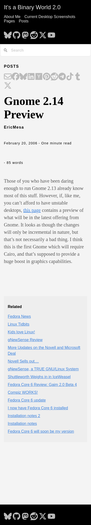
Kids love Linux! (21, 332)
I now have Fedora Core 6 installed (38, 408)
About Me (12, 17)
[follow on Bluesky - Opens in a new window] (8, 33)
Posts (23, 21)
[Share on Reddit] (54, 77)
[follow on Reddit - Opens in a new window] (34, 33)
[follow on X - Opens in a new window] (43, 33)
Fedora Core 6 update (27, 400)
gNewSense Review (25, 340)
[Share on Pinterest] (46, 77)
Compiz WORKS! (23, 392)
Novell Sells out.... (23, 361)
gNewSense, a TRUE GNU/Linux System (43, 369)
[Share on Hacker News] (39, 77)
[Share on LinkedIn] (31, 77)
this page (32, 210)
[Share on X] (8, 86)
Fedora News (19, 316)
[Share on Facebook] (15, 77)
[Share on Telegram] (62, 77)
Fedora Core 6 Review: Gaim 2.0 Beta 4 (42, 385)
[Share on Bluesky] (23, 77)
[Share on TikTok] (70, 77)
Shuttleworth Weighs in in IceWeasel (39, 377)
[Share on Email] (8, 77)
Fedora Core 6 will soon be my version (41, 431)
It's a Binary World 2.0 (32, 7)
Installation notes (22, 424)
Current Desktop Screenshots (49, 17)
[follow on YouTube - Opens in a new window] (51, 33)
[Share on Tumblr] (78, 77)
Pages (9, 21)
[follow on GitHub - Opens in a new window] (16, 33)
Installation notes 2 (24, 416)
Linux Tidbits (18, 324)
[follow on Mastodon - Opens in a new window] (25, 33)
